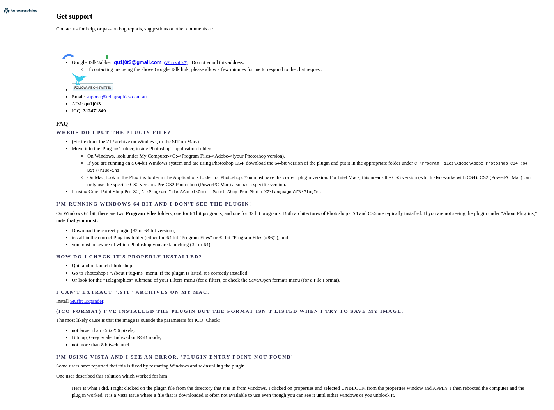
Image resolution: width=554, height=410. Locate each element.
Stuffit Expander (86, 300)
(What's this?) (176, 62)
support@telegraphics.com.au (117, 96)
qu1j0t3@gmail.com (137, 62)
